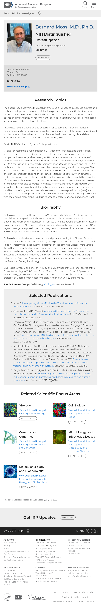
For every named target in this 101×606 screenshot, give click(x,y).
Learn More (28, 418)
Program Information (77, 570)
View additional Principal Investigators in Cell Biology (81, 413)
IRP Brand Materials (83, 592)
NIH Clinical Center (78, 540)
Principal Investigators (46, 545)
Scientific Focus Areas (46, 543)
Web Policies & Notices (64, 601)
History (7, 545)
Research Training (78, 567)
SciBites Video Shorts (14, 579)
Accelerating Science (45, 551)
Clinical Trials (73, 553)
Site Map (81, 601)
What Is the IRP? (11, 543)
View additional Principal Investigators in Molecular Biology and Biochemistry (33, 479)
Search (90, 601)
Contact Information (13, 560)
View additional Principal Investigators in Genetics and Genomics (32, 444)
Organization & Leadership (16, 551)
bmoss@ (18, 87)
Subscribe (68, 517)
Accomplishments (44, 548)
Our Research (43, 540)
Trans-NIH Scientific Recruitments (45, 574)
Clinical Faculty (74, 545)
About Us (9, 540)
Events (7, 584)
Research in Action (44, 554)
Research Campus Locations (17, 557)
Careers (40, 567)
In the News (9, 570)
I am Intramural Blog (13, 573)
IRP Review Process (45, 560)
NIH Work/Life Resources (79, 576)
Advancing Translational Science (78, 549)
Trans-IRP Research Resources (50, 557)
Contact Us (67, 592)
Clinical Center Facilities (78, 543)
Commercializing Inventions (49, 563)
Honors (7, 548)
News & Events (12, 567)
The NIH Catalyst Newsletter (17, 582)
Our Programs (10, 554)
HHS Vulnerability (73, 597)
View (44, 58)
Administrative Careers (46, 581)
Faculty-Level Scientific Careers (50, 570)
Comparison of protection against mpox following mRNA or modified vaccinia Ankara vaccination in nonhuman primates (51, 362)
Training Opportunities (78, 573)
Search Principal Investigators (20, 13)
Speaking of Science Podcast (17, 576)
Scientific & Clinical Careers (48, 578)
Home (57, 592)
